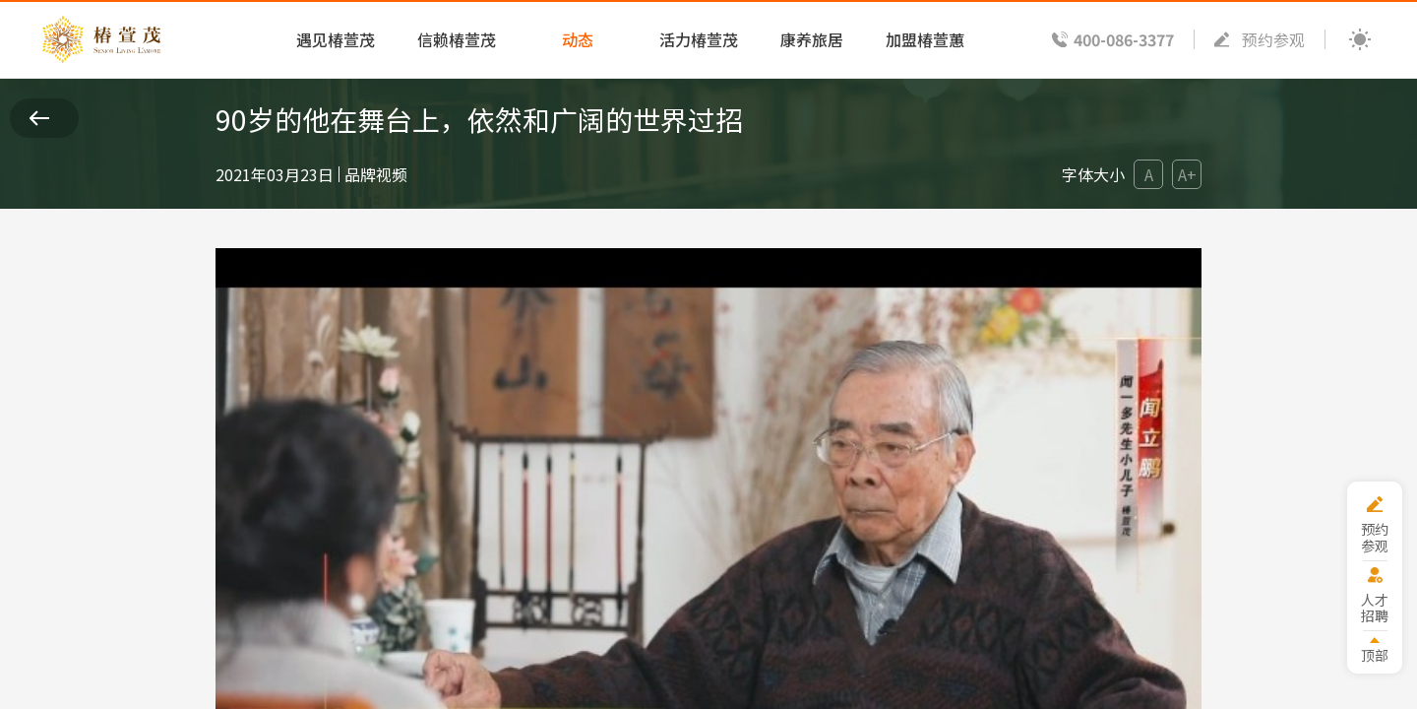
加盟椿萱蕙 (925, 39)
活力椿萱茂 (698, 39)
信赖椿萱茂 (456, 39)
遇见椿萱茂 (335, 39)
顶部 (1374, 654)
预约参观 (1273, 39)
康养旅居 (811, 39)
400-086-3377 (1124, 39)
